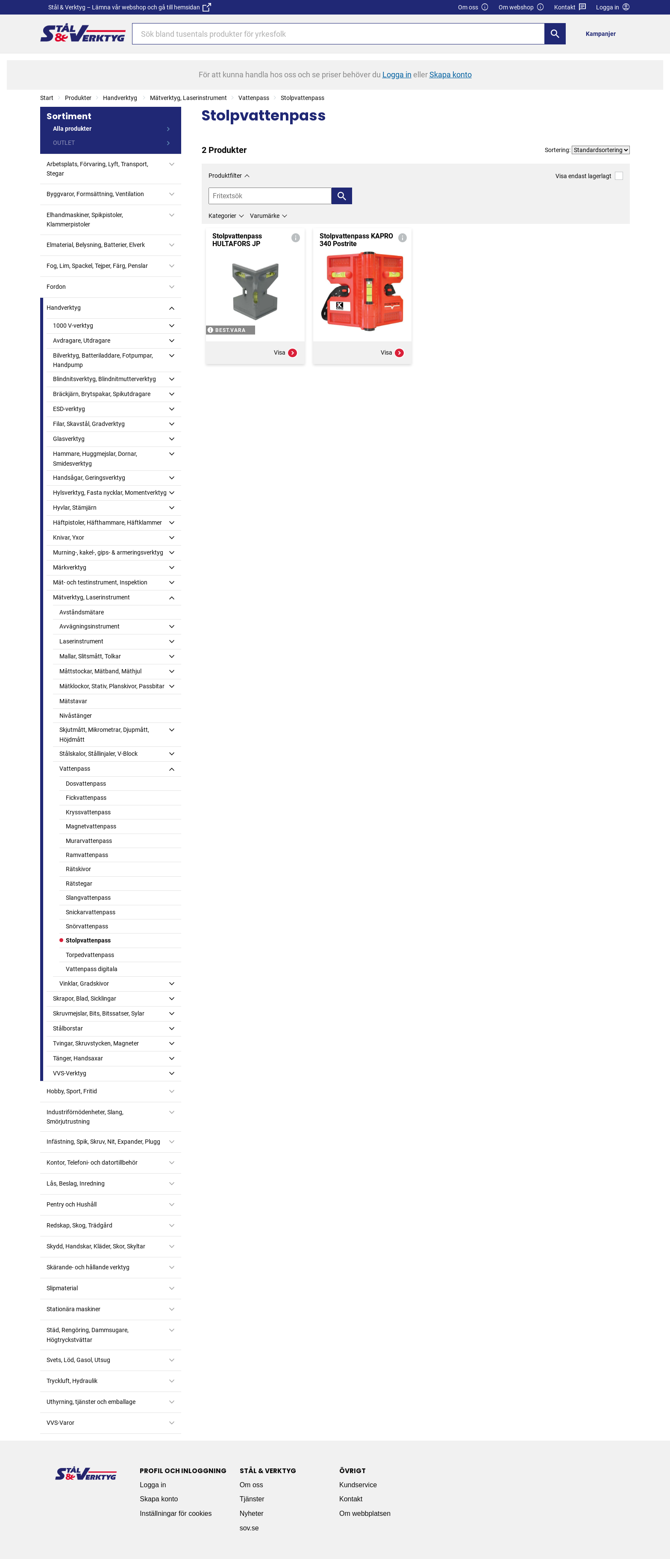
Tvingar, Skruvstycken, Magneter (96, 1043)
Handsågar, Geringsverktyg (89, 477)
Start (46, 97)
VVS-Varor (60, 1422)
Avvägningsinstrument (89, 626)
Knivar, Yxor (68, 537)
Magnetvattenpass (91, 826)
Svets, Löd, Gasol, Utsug (78, 1359)
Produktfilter (225, 176)
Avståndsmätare (81, 612)
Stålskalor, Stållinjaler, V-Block (98, 753)
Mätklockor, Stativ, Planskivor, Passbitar (112, 686)
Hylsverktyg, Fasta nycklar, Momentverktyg (110, 492)
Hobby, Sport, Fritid (72, 1091)
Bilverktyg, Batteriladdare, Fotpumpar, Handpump (103, 360)
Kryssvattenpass (88, 812)
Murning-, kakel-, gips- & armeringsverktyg (108, 552)
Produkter (78, 97)
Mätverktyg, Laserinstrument (188, 97)
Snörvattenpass (87, 926)
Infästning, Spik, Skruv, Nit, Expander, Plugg (103, 1141)
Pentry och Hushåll (72, 1204)
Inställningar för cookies (176, 1513)
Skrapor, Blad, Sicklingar (84, 998)
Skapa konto (159, 1499)
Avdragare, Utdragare (81, 340)
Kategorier (222, 215)
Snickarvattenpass (90, 912)
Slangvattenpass (88, 897)
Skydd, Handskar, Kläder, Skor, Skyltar (96, 1246)
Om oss (473, 7)
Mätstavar (73, 701)
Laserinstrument (81, 641)
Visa (286, 353)
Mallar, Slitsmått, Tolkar (90, 656)
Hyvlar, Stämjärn (75, 507)
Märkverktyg (69, 567)
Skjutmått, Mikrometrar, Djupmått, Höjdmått (104, 734)
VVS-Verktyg (69, 1073)
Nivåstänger (75, 715)
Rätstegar (79, 883)
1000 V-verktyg (73, 325)
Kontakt (570, 7)
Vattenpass (253, 97)
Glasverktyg (69, 438)
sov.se (249, 1528)
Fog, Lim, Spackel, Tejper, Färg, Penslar (97, 265)
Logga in (153, 1485)
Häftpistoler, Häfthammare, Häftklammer (107, 522)
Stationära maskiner (73, 1309)
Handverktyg (120, 97)
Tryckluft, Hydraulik (72, 1380)
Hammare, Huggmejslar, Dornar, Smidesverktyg (95, 458)
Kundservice (358, 1485)
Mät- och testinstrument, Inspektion (100, 582)
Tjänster (252, 1499)
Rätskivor (78, 869)
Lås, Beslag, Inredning (76, 1183)
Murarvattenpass (89, 840)
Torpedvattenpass (90, 954)
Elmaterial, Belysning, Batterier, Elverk (96, 244)
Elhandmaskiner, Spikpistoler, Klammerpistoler (85, 219)
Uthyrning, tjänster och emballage (91, 1401)
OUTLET (64, 142)
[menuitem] (603, 33)
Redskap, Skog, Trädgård (79, 1225)
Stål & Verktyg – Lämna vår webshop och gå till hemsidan (129, 7)
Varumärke (264, 215)
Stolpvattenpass (302, 97)
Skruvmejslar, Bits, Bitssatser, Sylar (98, 1013)
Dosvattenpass (86, 783)
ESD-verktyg (69, 408)
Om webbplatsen (365, 1513)
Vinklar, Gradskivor (84, 983)
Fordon (56, 286)
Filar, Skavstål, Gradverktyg (89, 423)
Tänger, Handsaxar (78, 1058)
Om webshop (521, 7)
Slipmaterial (62, 1288)
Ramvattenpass (87, 854)
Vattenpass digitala (92, 969)
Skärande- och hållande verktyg (88, 1267)
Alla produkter (72, 128)
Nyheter (252, 1513)
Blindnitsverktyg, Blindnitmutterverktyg (104, 379)
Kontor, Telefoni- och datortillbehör (92, 1162)
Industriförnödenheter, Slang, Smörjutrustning (85, 1117)
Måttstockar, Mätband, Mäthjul (100, 671)
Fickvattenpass (86, 797)
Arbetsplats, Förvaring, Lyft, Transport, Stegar (97, 169)
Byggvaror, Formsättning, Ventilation (95, 194)
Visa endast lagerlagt (589, 176)
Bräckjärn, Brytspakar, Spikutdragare (101, 393)
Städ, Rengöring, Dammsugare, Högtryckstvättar (88, 1335)
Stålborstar (68, 1028)
